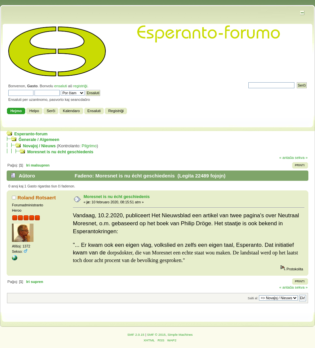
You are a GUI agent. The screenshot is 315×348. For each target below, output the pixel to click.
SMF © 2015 (156, 334)
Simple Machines (180, 334)
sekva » (301, 158)
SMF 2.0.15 (136, 334)
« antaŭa (286, 158)
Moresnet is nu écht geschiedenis (60, 152)
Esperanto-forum (30, 134)
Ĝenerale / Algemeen (39, 139)
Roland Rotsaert (37, 197)
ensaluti (60, 86)
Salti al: (253, 298)
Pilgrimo (89, 146)
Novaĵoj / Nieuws (39, 146)
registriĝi (80, 86)
